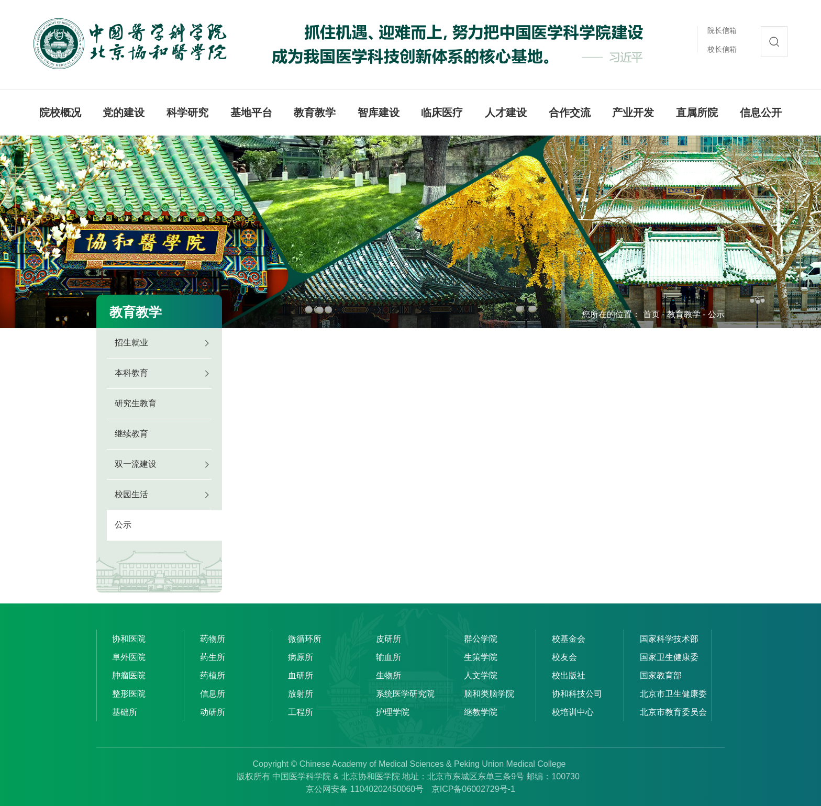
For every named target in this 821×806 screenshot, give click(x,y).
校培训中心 (573, 712)
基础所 (124, 712)
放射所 (300, 693)
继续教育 (131, 433)
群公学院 (480, 638)
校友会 (564, 657)
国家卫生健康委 (669, 657)
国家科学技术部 (669, 638)
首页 (651, 314)
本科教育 (131, 372)
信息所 (212, 693)
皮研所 (388, 638)
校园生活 (131, 494)
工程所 (300, 712)
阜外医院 (129, 657)
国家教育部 (661, 675)
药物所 (212, 638)
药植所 (212, 675)
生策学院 (480, 657)
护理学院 (392, 712)
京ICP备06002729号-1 (473, 789)
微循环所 (304, 638)
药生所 (212, 657)
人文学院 (480, 675)
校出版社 (568, 675)
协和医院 (129, 638)
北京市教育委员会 (673, 712)
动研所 (212, 712)
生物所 (388, 675)
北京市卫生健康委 (673, 693)
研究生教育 (136, 403)
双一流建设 (136, 464)
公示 (716, 314)
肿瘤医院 (129, 675)
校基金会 (568, 638)
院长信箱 (722, 30)
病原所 (300, 657)
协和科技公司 (577, 693)
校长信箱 (722, 49)
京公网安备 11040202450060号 (365, 789)
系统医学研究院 (405, 693)
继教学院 (480, 712)
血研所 (300, 675)
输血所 (388, 657)
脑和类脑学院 (489, 693)
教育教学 (684, 314)
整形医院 (129, 693)
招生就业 (131, 342)
